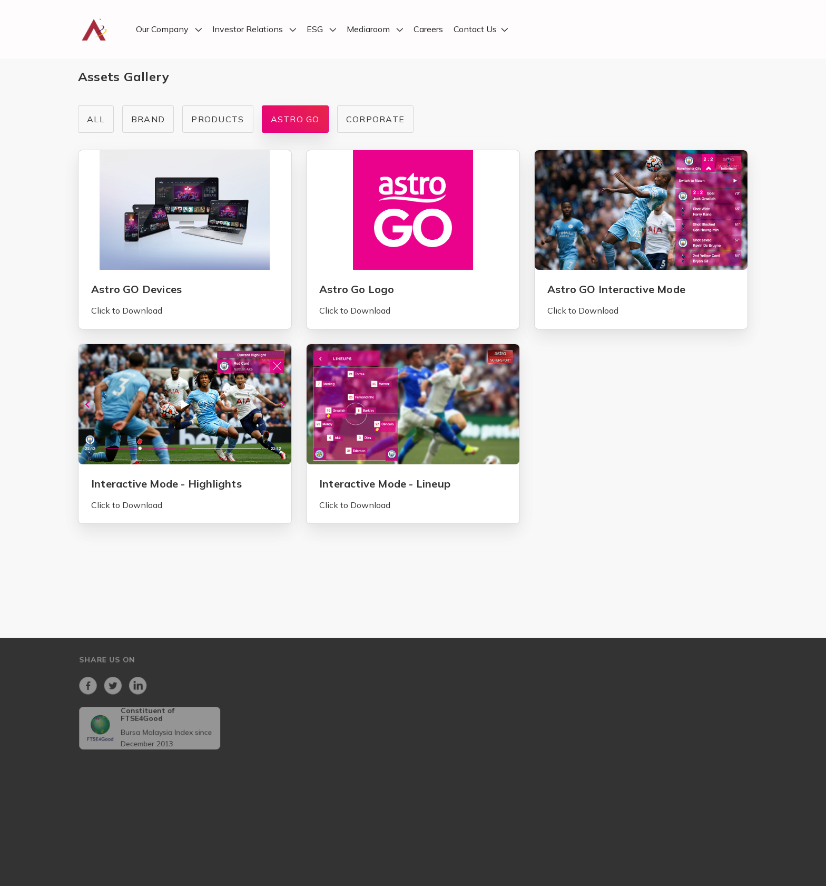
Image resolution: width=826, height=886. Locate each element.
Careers (428, 29)
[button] (169, 30)
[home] (94, 29)
